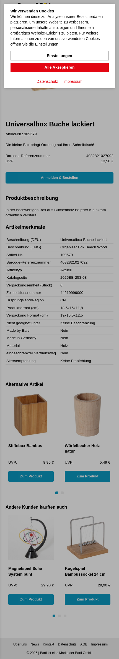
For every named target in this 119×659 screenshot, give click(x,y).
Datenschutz (47, 81)
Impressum (72, 81)
